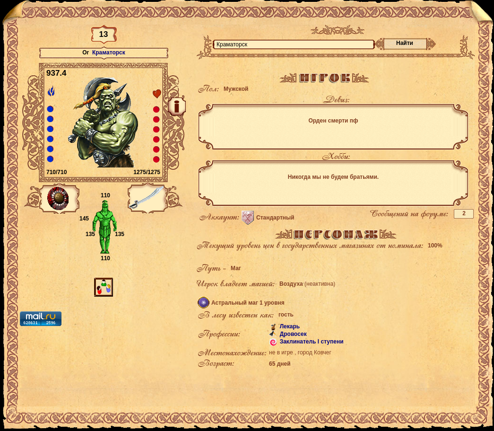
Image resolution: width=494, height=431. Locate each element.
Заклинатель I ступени (310, 341)
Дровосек (292, 334)
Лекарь (289, 326)
